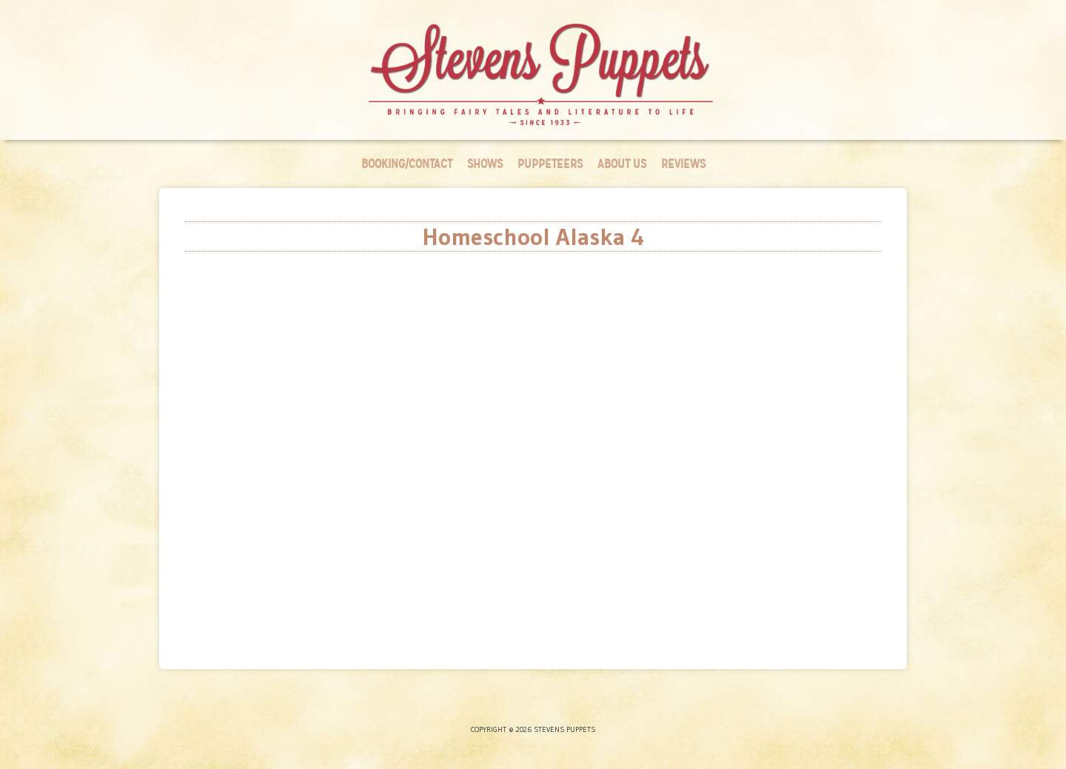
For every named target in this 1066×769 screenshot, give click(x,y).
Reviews (683, 164)
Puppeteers (550, 164)
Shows (485, 164)
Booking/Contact (406, 164)
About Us (621, 164)
